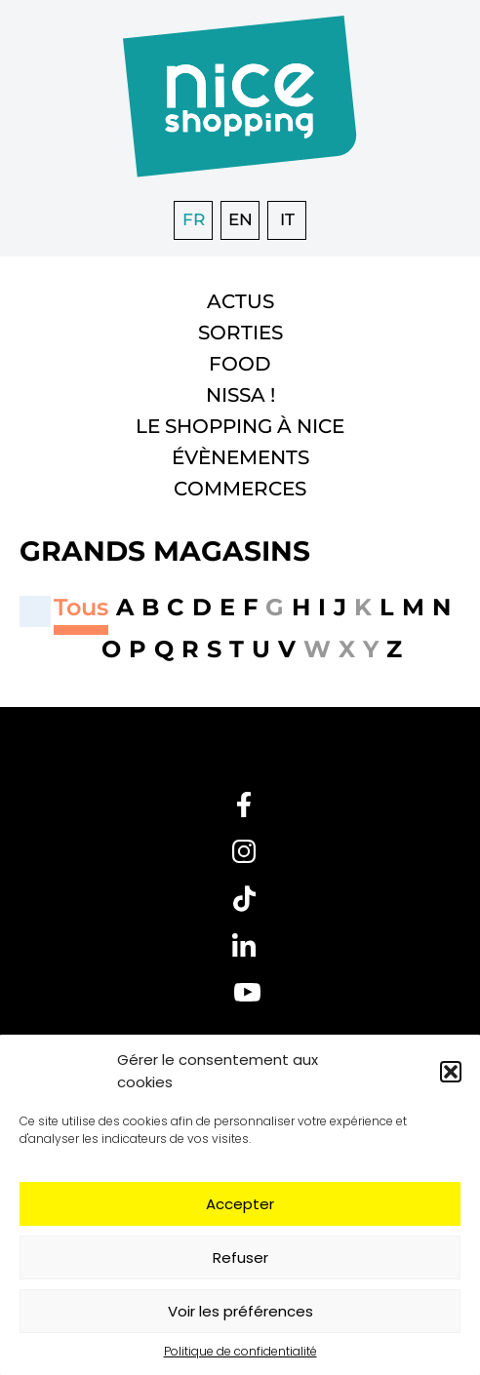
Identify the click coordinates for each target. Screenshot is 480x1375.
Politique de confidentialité (240, 1351)
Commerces (240, 488)
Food (240, 363)
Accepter (240, 1204)
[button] (450, 1071)
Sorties (240, 332)
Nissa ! (240, 395)
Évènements (240, 457)
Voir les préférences (240, 1311)
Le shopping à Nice (240, 426)
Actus (240, 301)
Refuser (240, 1257)
